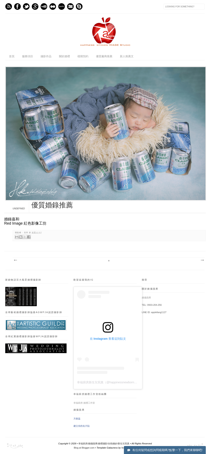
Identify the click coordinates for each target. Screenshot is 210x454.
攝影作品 (46, 56)
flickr (52, 6)
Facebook (17, 6)
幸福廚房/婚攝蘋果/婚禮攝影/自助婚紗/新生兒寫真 (103, 443)
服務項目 (27, 56)
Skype (79, 6)
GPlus (35, 6)
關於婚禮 (64, 56)
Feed (8, 6)
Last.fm (61, 6)
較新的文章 (15, 260)
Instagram (70, 6)
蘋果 (26, 233)
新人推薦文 (127, 56)
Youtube (44, 6)
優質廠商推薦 (104, 56)
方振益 (77, 418)
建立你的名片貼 (82, 426)
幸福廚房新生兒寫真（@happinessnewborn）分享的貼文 (114, 382)
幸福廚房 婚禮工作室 (84, 403)
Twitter (26, 6)
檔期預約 (82, 56)
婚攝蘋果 (146, 297)
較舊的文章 (202, 260)
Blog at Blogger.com (84, 447)
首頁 (11, 56)
